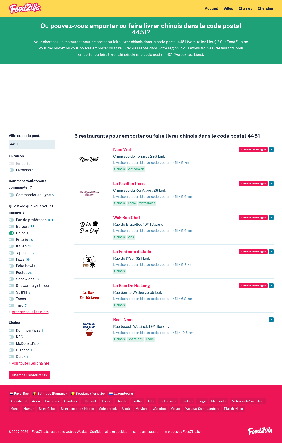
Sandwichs (27, 279)
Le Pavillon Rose (129, 183)
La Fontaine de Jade (132, 251)
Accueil (211, 8)
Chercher (266, 8)
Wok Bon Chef (126, 217)
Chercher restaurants (29, 375)
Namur (29, 409)
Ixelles (137, 401)
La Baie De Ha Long (131, 285)
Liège (202, 401)
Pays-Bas (21, 393)
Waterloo (159, 409)
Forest (106, 401)
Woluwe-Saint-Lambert (202, 409)
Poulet (24, 272)
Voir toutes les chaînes (31, 363)
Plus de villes (233, 409)
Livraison (25, 170)
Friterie (24, 239)
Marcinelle (219, 401)
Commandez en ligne (253, 149)
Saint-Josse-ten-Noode (77, 409)
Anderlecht (18, 401)
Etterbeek (90, 401)
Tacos (22, 299)
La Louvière (168, 401)
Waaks (82, 431)
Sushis (23, 292)
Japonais (25, 253)
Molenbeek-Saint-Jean (248, 401)
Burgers (25, 226)
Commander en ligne (35, 195)
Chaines (245, 8)
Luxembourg (123, 393)
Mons (14, 409)
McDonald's (27, 343)
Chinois (23, 233)
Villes (228, 8)
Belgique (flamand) (52, 393)
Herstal (122, 401)
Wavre (175, 409)
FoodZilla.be (41, 431)
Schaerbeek (108, 409)
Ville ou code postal (26, 136)
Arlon (36, 401)
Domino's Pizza (29, 330)
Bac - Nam (123, 319)
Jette (151, 401)
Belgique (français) (90, 393)
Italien (23, 246)
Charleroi (70, 401)
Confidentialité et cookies (108, 431)
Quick (22, 357)
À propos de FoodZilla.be (183, 431)
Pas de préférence (34, 220)
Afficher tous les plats (30, 312)
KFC (21, 337)
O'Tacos (24, 350)
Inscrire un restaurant (145, 431)
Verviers (141, 409)
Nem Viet (122, 149)
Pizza (23, 259)
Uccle (126, 409)
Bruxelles (52, 401)
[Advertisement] (141, 95)
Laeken (187, 401)
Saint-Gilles (47, 409)
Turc (21, 305)
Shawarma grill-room (36, 286)
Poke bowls (27, 266)
